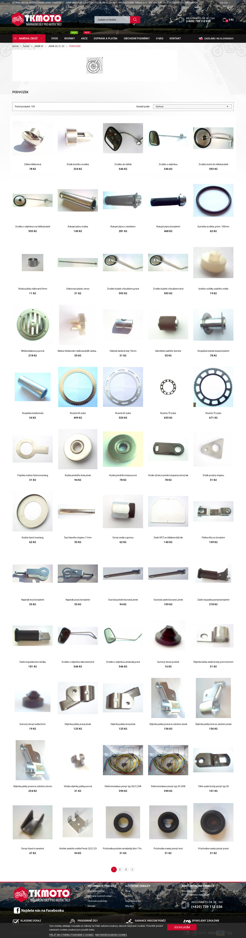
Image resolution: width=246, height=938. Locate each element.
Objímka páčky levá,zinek (123, 724)
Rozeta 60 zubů (78, 413)
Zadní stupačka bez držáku (32, 662)
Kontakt (91, 906)
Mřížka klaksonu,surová (32, 351)
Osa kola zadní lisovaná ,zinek (168, 599)
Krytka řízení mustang (32, 537)
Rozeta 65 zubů (123, 413)
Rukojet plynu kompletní (168, 226)
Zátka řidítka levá (32, 164)
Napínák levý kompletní (32, 599)
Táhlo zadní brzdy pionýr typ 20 (213, 786)
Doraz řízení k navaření (32, 848)
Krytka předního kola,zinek (78, 475)
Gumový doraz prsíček (168, 662)
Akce (127, 891)
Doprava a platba (96, 891)
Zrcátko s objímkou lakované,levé (78, 662)
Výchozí (192, 106)
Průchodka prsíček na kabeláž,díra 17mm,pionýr (123, 848)
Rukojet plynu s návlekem (123, 226)
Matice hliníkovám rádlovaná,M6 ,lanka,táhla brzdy (78, 351)
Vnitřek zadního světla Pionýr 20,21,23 (78, 848)
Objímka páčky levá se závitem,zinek (213, 724)
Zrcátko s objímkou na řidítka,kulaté (32, 226)
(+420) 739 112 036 (198, 21)
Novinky (129, 896)
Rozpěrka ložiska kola (32, 413)
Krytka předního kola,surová (123, 475)
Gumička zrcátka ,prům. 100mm (213, 226)
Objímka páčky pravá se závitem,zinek (168, 724)
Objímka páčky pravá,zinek (78, 724)
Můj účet (129, 906)
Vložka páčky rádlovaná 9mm (32, 288)
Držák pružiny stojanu (213, 475)
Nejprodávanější (133, 901)
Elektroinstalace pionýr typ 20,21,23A (123, 786)
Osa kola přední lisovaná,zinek (123, 599)
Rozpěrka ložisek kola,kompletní (213, 351)
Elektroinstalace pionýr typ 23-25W (168, 786)
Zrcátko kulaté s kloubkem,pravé (123, 288)
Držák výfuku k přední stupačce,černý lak (168, 475)
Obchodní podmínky (97, 901)
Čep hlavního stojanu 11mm (78, 537)
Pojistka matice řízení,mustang (32, 475)
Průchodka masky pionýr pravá (213, 848)
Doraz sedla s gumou (123, 537)
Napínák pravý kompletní (78, 599)
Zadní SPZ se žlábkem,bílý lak (168, 537)
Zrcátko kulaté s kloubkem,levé (168, 288)
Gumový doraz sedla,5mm (33, 724)
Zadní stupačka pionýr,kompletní (213, 599)
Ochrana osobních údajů (100, 896)
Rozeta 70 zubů (168, 413)
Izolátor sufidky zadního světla (213, 288)
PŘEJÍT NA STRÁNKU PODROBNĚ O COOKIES (71, 935)
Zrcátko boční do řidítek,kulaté (213, 164)
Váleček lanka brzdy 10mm (123, 351)
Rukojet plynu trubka (78, 226)
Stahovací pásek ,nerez (77, 288)
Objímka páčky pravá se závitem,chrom (32, 786)
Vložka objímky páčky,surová (78, 786)
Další (132, 869)
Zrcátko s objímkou (168, 164)
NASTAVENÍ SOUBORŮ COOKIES (111, 935)
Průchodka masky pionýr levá (168, 848)
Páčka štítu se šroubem (213, 537)
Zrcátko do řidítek (123, 164)
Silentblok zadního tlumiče (168, 351)
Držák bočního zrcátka (78, 164)
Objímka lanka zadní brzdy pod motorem (213, 662)
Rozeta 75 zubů (213, 413)
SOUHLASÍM (182, 927)
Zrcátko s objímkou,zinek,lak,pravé (123, 662)
